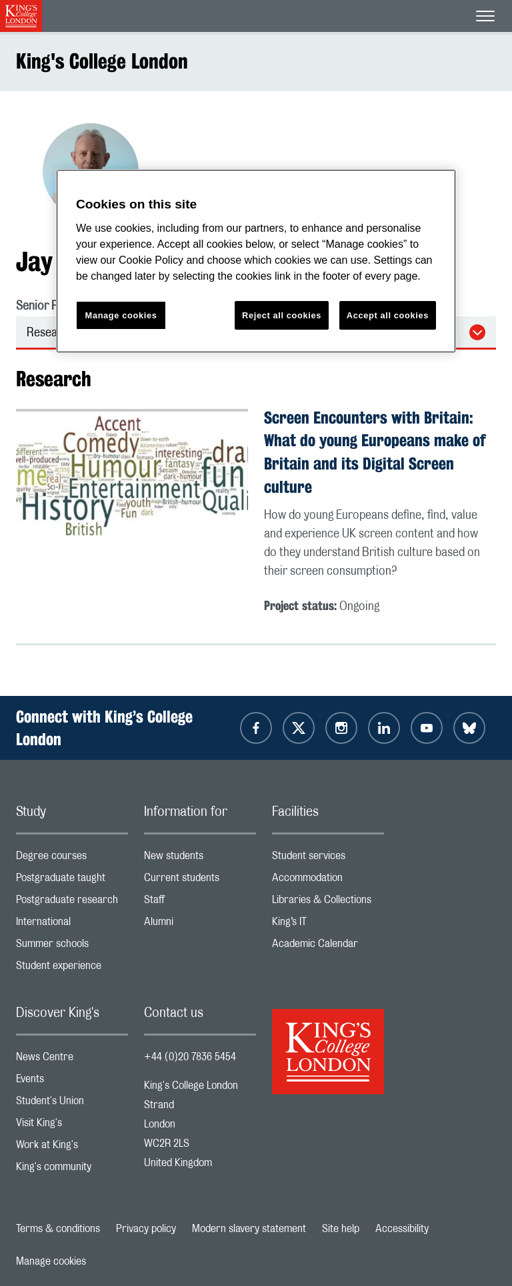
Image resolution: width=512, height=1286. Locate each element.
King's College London (102, 61)
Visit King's (72, 1126)
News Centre (72, 1060)
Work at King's (72, 1147)
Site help (340, 1228)
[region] (256, 261)
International (72, 924)
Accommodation (328, 880)
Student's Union (72, 1104)
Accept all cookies (388, 315)
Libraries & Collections (328, 902)
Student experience (72, 968)
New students (200, 858)
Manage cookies (51, 1261)
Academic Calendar (328, 946)
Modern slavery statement (249, 1228)
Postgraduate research (72, 902)
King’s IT (328, 924)
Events (72, 1082)
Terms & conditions (58, 1228)
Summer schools (72, 946)
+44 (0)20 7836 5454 (190, 1057)
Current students (200, 880)
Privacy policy (146, 1228)
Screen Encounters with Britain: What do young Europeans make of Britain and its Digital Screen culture (375, 452)
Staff (200, 902)
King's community (72, 1169)
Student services (328, 858)
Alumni (200, 924)
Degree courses (72, 858)
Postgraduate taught (72, 880)
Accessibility (402, 1228)
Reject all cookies (281, 315)
